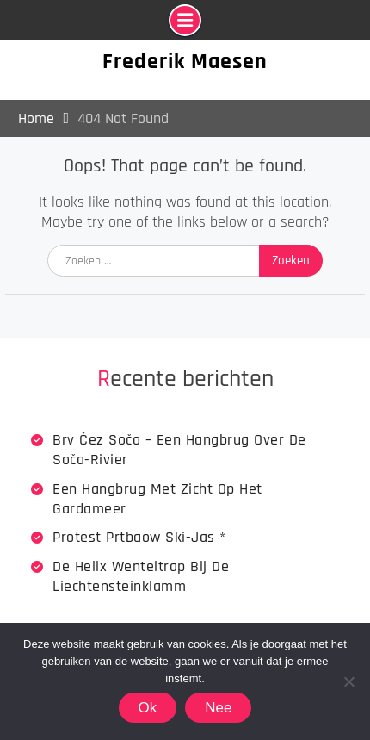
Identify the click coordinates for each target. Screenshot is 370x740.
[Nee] (348, 681)
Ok (148, 708)
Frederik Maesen (185, 61)
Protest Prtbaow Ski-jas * (139, 537)
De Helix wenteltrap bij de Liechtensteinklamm (140, 576)
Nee (218, 708)
